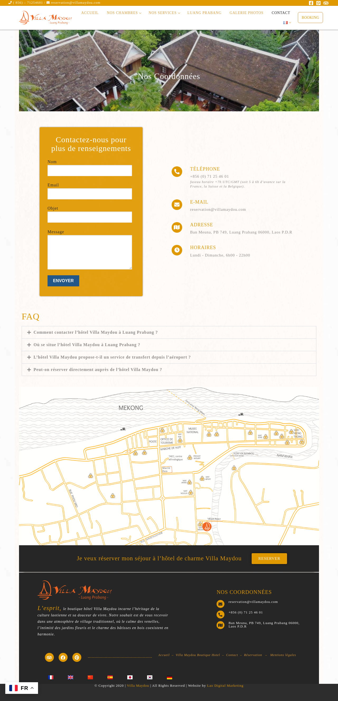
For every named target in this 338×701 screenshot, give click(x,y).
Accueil (164, 654)
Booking (310, 18)
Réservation (253, 654)
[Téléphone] (177, 171)
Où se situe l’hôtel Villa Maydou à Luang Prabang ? (87, 344)
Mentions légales (283, 654)
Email (90, 189)
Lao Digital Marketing (225, 684)
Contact (232, 654)
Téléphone (205, 169)
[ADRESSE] (177, 227)
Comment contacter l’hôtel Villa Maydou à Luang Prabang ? (96, 332)
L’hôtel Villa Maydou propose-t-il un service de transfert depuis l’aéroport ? (112, 357)
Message (90, 242)
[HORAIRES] (177, 250)
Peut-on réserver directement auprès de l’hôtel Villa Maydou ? (98, 369)
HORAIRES (203, 247)
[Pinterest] (319, 3)
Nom (90, 165)
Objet (90, 212)
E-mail (199, 202)
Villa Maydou (138, 684)
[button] (169, 332)
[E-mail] (177, 204)
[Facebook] (311, 3)
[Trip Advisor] (326, 3)
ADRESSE (201, 224)
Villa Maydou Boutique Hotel (198, 654)
